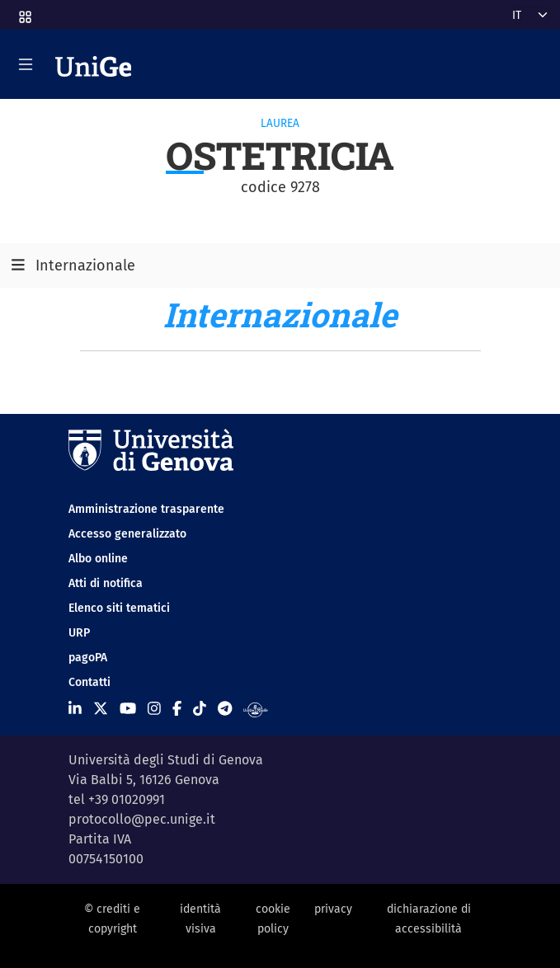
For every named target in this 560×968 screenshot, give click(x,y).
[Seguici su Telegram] (225, 709)
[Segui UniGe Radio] (255, 709)
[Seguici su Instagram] (154, 709)
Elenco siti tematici (119, 608)
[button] (24, 12)
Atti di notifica (105, 583)
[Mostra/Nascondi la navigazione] (25, 64)
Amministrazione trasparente (146, 509)
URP (79, 633)
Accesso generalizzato (127, 534)
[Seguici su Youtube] (128, 709)
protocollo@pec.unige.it (141, 819)
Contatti (89, 682)
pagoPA (87, 658)
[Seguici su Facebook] (176, 709)
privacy (333, 909)
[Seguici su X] (100, 709)
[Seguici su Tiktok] (199, 709)
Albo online (98, 559)
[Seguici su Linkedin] (75, 709)
